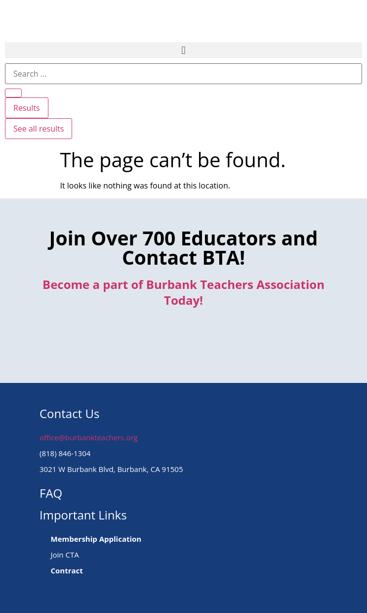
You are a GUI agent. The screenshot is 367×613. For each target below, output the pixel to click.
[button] (183, 50)
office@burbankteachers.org (88, 437)
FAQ (51, 493)
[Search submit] (13, 93)
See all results (38, 128)
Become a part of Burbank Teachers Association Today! (183, 292)
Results (26, 107)
